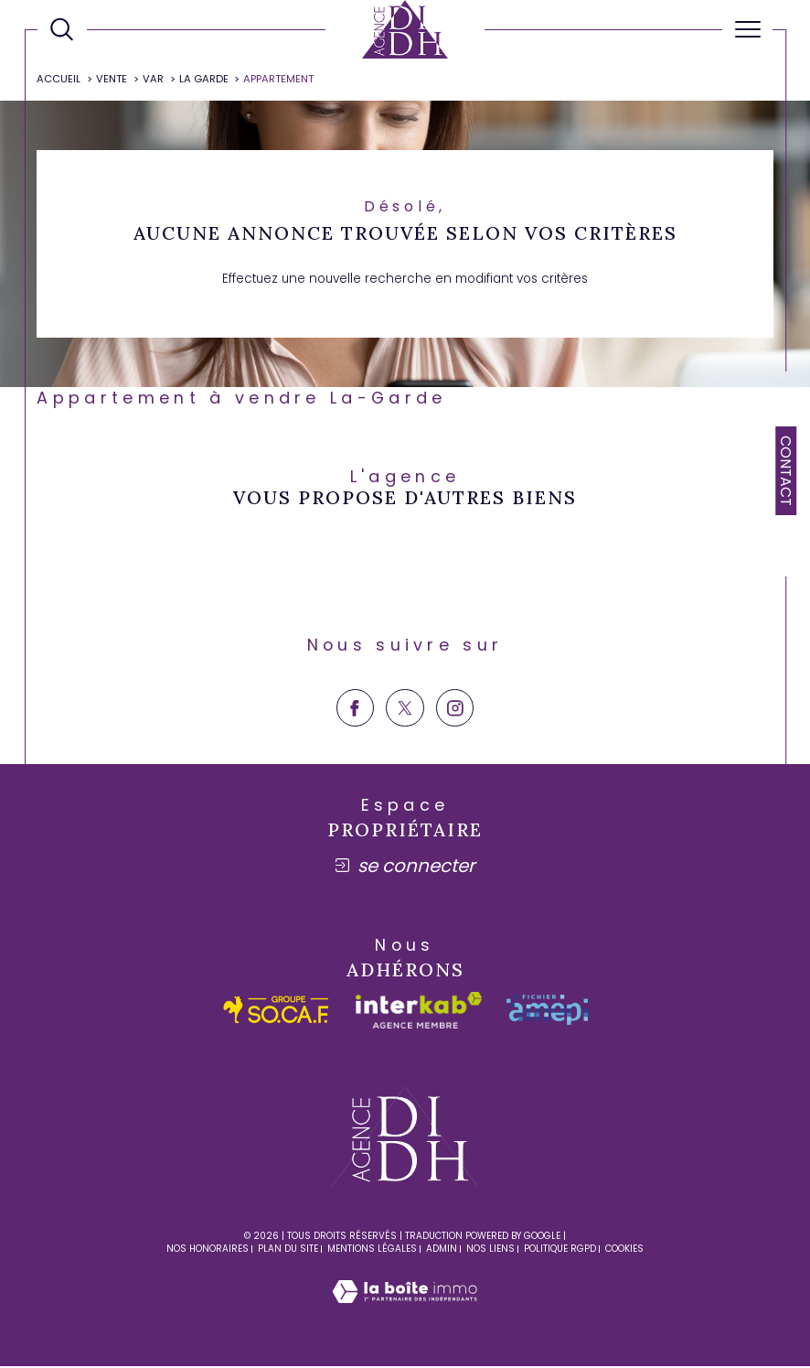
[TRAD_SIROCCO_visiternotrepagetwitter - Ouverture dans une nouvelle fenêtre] (404, 708)
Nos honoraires (207, 1249)
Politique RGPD (560, 1249)
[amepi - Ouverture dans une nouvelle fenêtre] (547, 1011)
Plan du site (288, 1249)
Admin (441, 1249)
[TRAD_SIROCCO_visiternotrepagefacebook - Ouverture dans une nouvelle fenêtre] (355, 708)
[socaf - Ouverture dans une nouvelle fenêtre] (276, 1011)
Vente (111, 79)
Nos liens (490, 1249)
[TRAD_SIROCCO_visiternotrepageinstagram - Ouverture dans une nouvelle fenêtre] (455, 708)
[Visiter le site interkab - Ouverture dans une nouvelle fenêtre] (419, 1011)
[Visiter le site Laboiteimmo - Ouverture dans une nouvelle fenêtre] (404, 1312)
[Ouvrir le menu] (747, 29)
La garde (204, 79)
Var (153, 79)
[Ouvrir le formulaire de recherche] (61, 28)
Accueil (59, 79)
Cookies (624, 1249)
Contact (785, 471)
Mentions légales (372, 1249)
